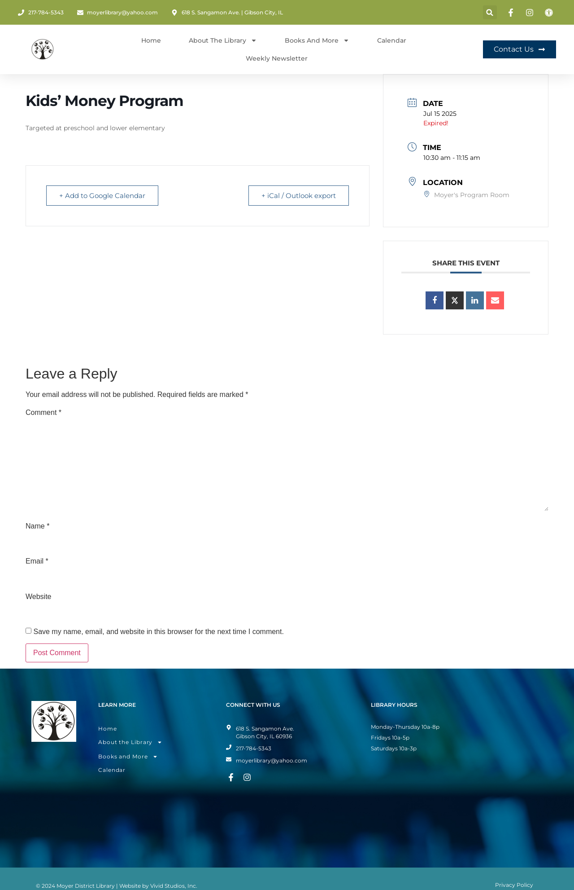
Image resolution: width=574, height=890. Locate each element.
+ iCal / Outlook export (298, 195)
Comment (43, 412)
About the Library (130, 742)
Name (37, 526)
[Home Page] (42, 49)
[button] (490, 12)
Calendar (391, 40)
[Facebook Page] (512, 13)
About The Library (223, 40)
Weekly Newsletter (277, 58)
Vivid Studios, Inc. (173, 885)
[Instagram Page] (531, 13)
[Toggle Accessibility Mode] (550, 13)
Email (37, 561)
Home (151, 40)
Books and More (317, 40)
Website (39, 596)
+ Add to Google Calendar (102, 195)
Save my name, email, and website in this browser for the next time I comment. (158, 631)
